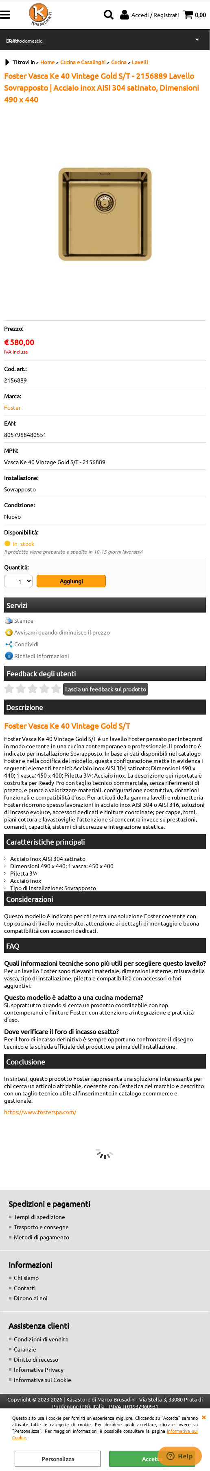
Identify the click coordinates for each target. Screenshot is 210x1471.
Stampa (23, 620)
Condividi (26, 644)
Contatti (25, 1287)
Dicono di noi (31, 1298)
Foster (12, 407)
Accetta (152, 1458)
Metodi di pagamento (41, 1237)
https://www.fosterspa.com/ (40, 1111)
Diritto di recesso (36, 1359)
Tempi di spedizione (39, 1216)
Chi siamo (26, 1277)
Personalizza (58, 1458)
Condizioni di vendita (41, 1339)
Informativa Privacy (38, 1369)
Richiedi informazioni (41, 655)
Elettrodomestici (25, 40)
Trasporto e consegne (41, 1226)
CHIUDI (203, 1416)
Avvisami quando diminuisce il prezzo (62, 632)
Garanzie (25, 1349)
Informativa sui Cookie (42, 1379)
